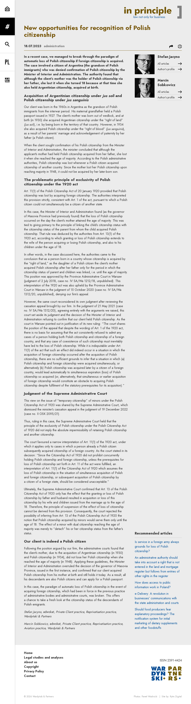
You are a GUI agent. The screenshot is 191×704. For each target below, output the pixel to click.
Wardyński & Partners (43, 696)
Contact (30, 676)
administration (54, 46)
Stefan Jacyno (169, 56)
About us (30, 662)
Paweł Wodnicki (149, 696)
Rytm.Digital (176, 696)
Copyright (31, 667)
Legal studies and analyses (43, 657)
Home (28, 653)
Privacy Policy (34, 671)
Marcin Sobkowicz (166, 82)
